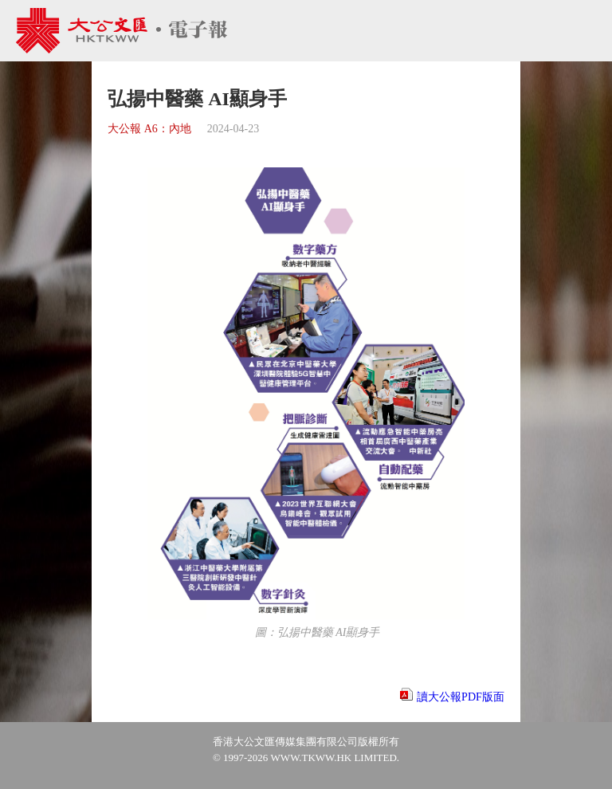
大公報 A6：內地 (149, 129)
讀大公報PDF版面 (460, 697)
